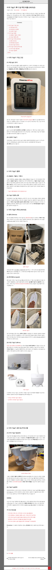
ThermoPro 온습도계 (28, 119)
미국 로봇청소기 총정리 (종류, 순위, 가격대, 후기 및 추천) (22, 515)
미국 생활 (10, 553)
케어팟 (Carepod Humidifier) (22, 283)
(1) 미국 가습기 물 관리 (14, 48)
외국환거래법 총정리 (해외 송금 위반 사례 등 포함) (16, 558)
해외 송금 (38, 568)
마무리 (9, 52)
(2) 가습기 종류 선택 (13, 37)
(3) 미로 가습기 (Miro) (14, 44)
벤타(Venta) (29, 217)
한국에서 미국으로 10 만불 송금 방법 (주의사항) (19, 519)
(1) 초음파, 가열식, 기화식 (15, 35)
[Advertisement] (26, 156)
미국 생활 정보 (24, 10)
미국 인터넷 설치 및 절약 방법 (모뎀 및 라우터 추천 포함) (21, 517)
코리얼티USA (26, 1)
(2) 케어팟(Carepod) (14, 42)
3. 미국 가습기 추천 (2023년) (14, 39)
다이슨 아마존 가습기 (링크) (15, 397)
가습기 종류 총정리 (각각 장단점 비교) (17, 191)
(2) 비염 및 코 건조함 (14, 29)
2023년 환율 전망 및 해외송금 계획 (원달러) (36, 558)
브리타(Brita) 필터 (17, 481)
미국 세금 (27, 568)
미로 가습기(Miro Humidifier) (14, 345)
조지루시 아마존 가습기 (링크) (15, 399)
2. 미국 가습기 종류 (12, 33)
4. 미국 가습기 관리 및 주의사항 (15, 46)
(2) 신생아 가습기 (13, 31)
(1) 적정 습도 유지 (13, 27)
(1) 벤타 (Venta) (12, 41)
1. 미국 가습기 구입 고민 (13, 25)
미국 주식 (33, 568)
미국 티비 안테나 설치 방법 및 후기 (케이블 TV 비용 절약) (22, 521)
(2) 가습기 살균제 (13, 50)
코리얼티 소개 (15, 568)
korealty (17, 10)
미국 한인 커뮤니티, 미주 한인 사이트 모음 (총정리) (20, 513)
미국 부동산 (21, 568)
